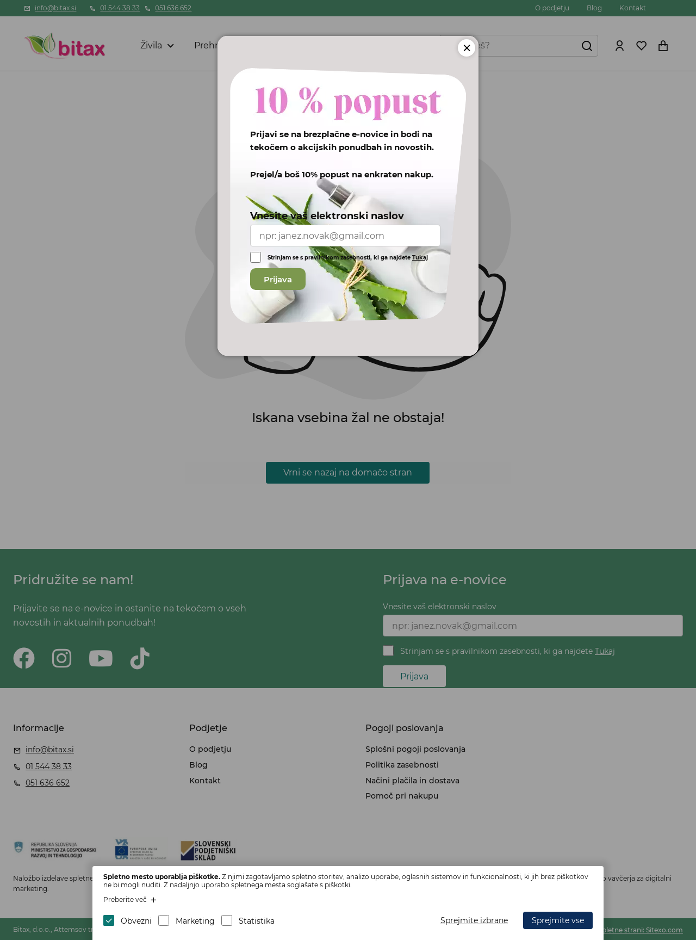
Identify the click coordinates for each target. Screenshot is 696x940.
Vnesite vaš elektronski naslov (327, 216)
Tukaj (420, 257)
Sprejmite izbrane (474, 920)
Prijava (278, 279)
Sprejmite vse (558, 920)
